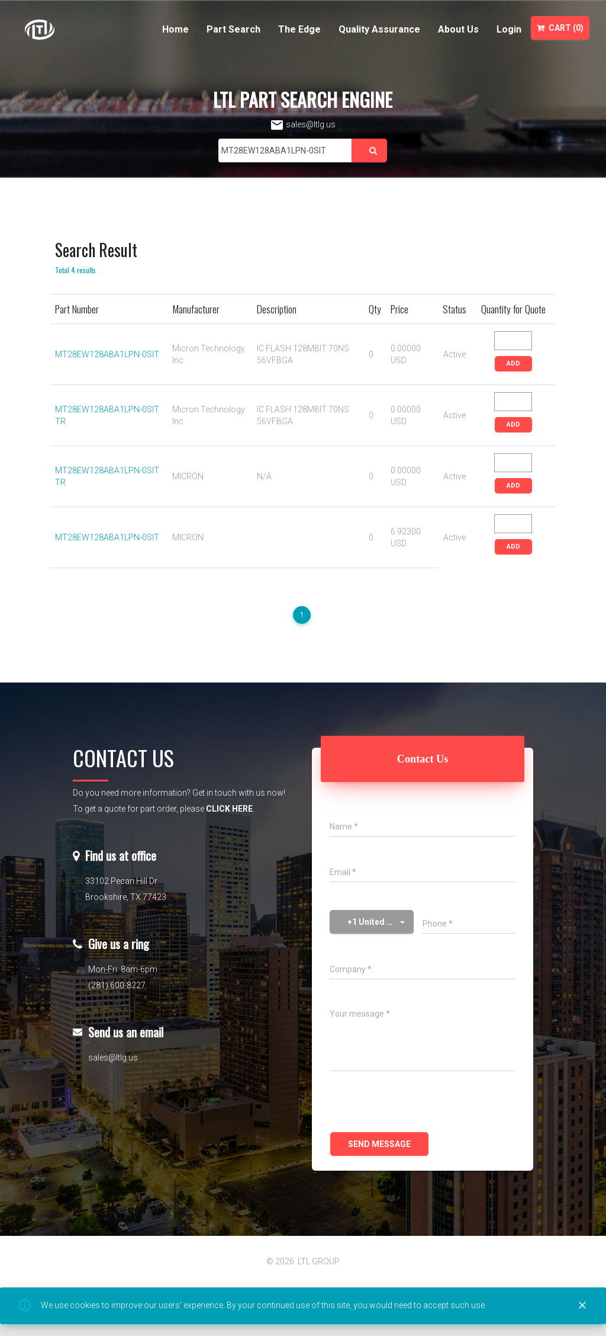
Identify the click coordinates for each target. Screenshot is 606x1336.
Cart (560, 28)
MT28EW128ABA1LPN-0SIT (107, 354)
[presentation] (420, 1103)
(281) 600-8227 (117, 985)
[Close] (582, 1305)
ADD (513, 363)
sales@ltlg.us (303, 124)
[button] (372, 922)
